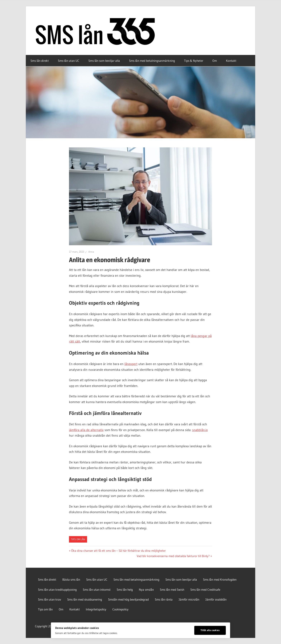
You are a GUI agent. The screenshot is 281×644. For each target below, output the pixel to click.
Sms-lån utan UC (68, 60)
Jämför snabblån (216, 599)
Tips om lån (78, 539)
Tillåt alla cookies (210, 630)
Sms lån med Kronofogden (220, 579)
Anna (91, 251)
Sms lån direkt (39, 60)
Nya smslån (146, 589)
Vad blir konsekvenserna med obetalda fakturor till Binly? (173, 556)
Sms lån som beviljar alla (104, 60)
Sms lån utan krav (49, 599)
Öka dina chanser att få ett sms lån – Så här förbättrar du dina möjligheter (118, 550)
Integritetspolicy (96, 609)
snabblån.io (200, 430)
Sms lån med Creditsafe (205, 589)
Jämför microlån (189, 599)
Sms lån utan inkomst (97, 589)
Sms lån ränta (164, 599)
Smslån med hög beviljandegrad (128, 599)
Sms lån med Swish (172, 589)
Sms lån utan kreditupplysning (57, 589)
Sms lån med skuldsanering (84, 599)
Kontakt (231, 60)
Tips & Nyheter (193, 60)
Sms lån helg (125, 589)
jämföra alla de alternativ (86, 430)
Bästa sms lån (71, 579)
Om (214, 60)
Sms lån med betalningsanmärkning (152, 60)
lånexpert (130, 364)
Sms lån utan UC (96, 579)
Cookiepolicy (120, 609)
